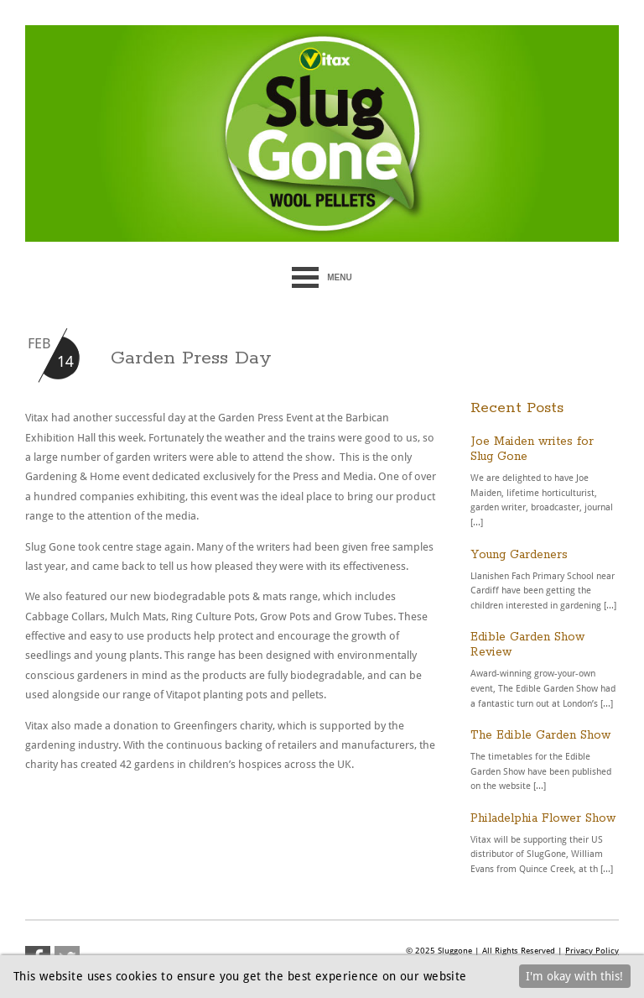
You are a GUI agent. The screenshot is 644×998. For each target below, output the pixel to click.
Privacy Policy (592, 950)
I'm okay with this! (574, 976)
